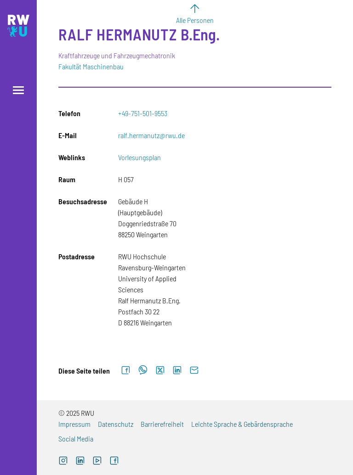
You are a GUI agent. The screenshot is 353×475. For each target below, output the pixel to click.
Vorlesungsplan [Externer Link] (139, 157)
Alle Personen (195, 20)
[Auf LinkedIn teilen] (177, 370)
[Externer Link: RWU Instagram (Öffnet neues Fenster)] (63, 461)
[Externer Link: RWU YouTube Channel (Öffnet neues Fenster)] (97, 461)
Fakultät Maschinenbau (91, 66)
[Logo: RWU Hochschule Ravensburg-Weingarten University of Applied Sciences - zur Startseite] (18, 26)
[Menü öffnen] (18, 90)
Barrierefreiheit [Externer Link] (162, 423)
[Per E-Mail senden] (194, 370)
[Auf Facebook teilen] (126, 370)
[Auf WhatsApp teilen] (143, 370)
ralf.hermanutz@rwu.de (151, 135)
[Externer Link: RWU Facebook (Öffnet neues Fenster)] (114, 461)
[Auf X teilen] (160, 370)
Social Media (75, 438)
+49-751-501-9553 (142, 113)
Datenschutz (115, 423)
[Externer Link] (80, 461)
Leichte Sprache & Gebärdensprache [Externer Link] (242, 423)
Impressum (74, 423)
